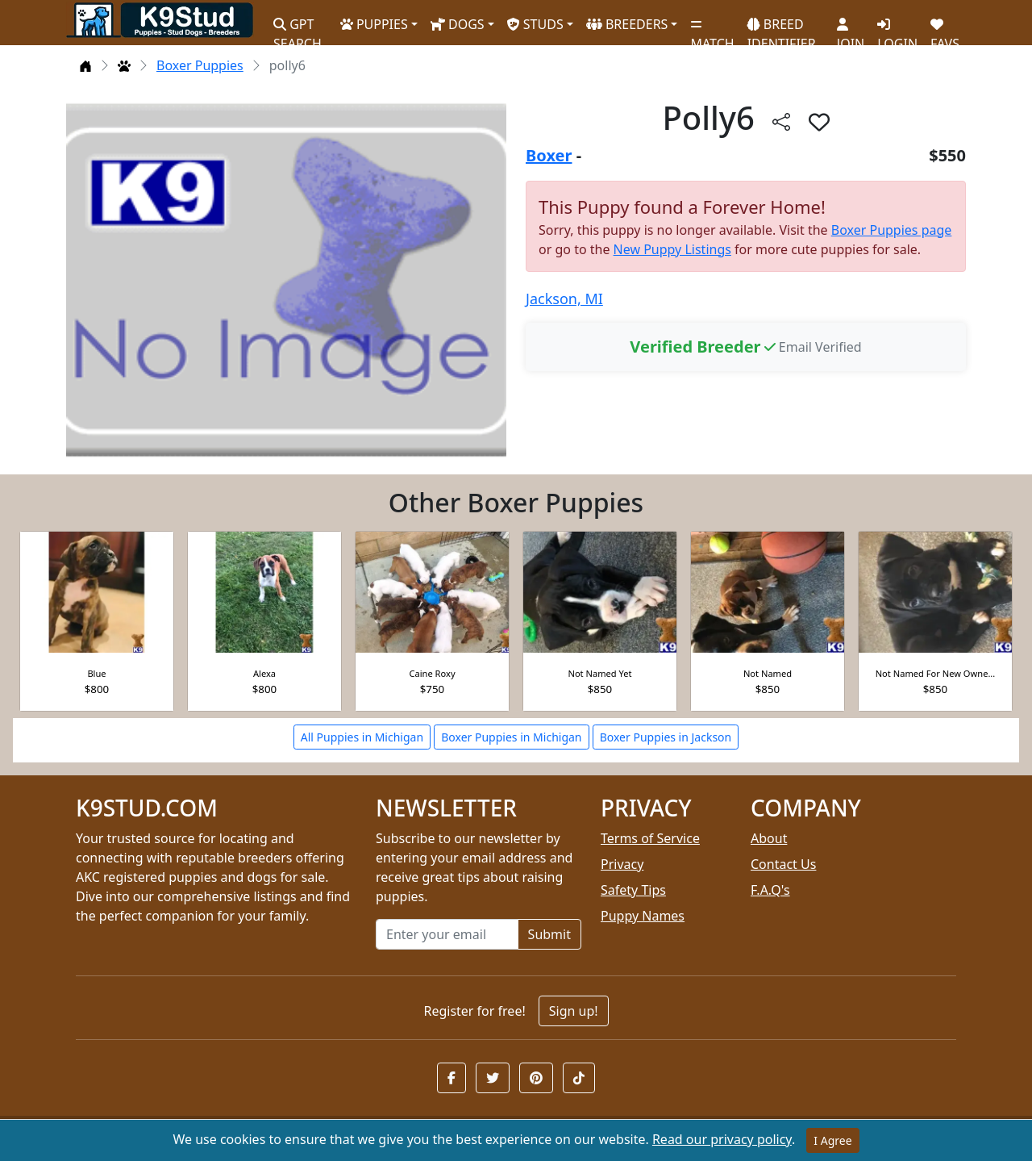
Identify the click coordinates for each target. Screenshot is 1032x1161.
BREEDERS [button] (627, 24)
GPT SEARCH (297, 27)
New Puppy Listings (672, 249)
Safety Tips (633, 890)
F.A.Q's (770, 890)
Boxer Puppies (199, 65)
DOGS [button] (458, 24)
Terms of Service (650, 838)
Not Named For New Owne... (936, 673)
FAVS (944, 28)
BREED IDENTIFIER (781, 27)
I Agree (832, 1140)
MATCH (712, 28)
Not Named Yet (599, 673)
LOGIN (897, 28)
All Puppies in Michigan (362, 737)
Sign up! (573, 1011)
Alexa (264, 673)
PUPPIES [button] (374, 24)
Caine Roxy (432, 673)
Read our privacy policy (722, 1139)
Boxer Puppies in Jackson (666, 737)
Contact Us (783, 864)
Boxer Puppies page (891, 230)
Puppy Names (643, 916)
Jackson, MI (564, 298)
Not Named (767, 673)
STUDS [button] (535, 24)
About (769, 838)
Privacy (622, 864)
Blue (96, 673)
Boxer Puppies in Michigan (511, 737)
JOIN (850, 28)
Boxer (549, 155)
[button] (451, 1078)
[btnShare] (781, 121)
